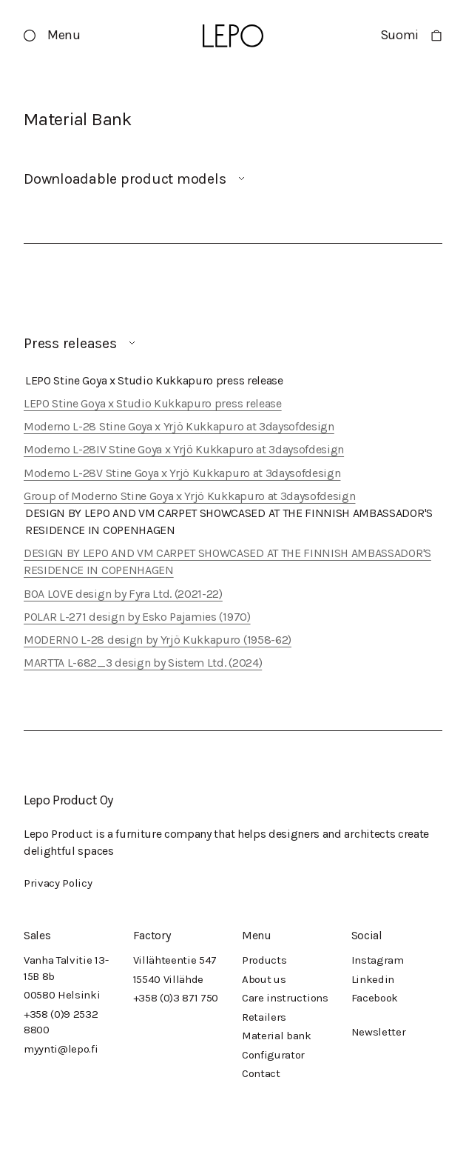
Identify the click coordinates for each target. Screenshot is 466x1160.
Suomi (399, 35)
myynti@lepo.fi (61, 1049)
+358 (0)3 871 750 (176, 997)
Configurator (273, 1054)
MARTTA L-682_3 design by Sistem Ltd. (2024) (143, 663)
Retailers (264, 1017)
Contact (261, 1073)
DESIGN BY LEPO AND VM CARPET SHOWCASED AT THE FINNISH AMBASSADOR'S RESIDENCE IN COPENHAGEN (227, 561)
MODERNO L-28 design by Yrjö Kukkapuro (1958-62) (157, 640)
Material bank (276, 1035)
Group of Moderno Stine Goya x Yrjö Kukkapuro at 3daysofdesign (189, 496)
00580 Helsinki (62, 994)
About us (264, 979)
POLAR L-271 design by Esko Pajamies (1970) (137, 617)
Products (264, 960)
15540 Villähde (168, 979)
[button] (52, 35)
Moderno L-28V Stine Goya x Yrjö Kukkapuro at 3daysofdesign (182, 473)
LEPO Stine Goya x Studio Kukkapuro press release (153, 403)
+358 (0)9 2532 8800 (61, 1021)
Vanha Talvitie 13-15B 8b (66, 967)
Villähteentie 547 (175, 960)
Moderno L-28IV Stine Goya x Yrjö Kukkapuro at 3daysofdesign (184, 449)
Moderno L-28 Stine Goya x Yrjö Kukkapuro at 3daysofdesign (179, 426)
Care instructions (285, 997)
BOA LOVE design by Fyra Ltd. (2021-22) (123, 594)
